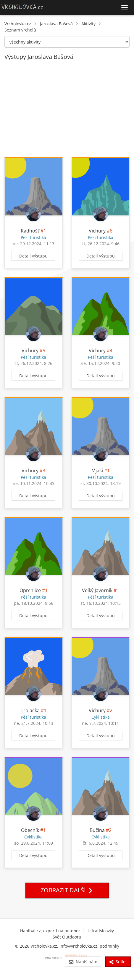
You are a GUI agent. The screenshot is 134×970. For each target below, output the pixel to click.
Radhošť (30, 230)
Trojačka (30, 710)
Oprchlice (30, 590)
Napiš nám (83, 961)
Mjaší (97, 470)
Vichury (97, 230)
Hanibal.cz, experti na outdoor (50, 931)
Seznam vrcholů (20, 30)
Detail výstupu (33, 256)
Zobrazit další (67, 890)
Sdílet (118, 961)
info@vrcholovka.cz (78, 946)
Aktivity (88, 23)
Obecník (30, 830)
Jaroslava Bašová (56, 23)
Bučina (97, 830)
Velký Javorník (97, 590)
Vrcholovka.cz (17, 23)
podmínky (109, 946)
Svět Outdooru (67, 937)
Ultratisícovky (101, 931)
